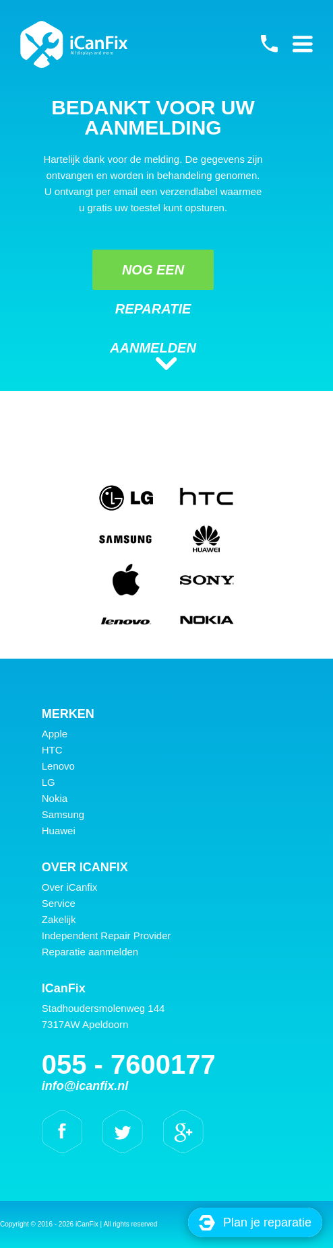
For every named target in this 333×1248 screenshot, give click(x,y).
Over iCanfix (70, 887)
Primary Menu (303, 44)
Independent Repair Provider (106, 935)
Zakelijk (59, 919)
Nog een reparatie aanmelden (153, 276)
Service (58, 903)
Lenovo (58, 766)
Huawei (58, 830)
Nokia (54, 798)
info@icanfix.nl (85, 1086)
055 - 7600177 (269, 44)
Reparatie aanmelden (90, 951)
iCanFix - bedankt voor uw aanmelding (74, 44)
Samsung (63, 814)
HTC (52, 750)
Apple (54, 733)
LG (48, 782)
